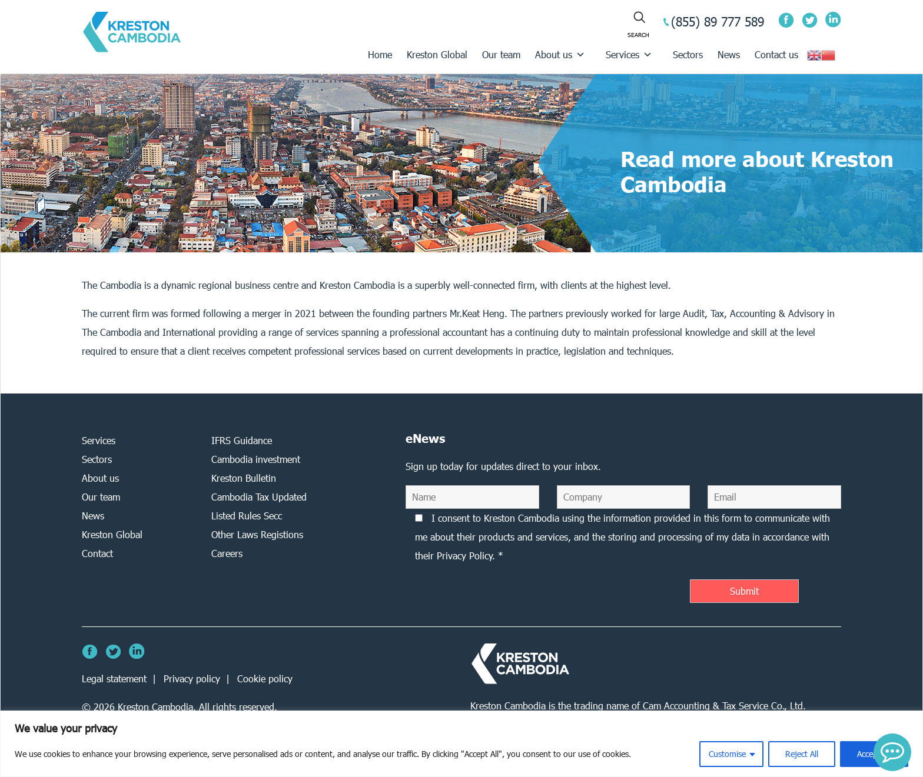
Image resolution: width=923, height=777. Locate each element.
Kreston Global (437, 54)
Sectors (688, 54)
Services (629, 54)
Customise (727, 754)
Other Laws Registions (257, 534)
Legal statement (114, 678)
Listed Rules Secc (246, 515)
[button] (892, 752)
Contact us (776, 54)
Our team (501, 54)
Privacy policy (192, 678)
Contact (97, 553)
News (729, 54)
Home (380, 54)
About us (560, 54)
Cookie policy (265, 678)
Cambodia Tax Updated (259, 496)
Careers (227, 553)
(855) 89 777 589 (717, 21)
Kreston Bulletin (243, 477)
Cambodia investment (255, 459)
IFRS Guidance (241, 440)
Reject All (801, 754)
